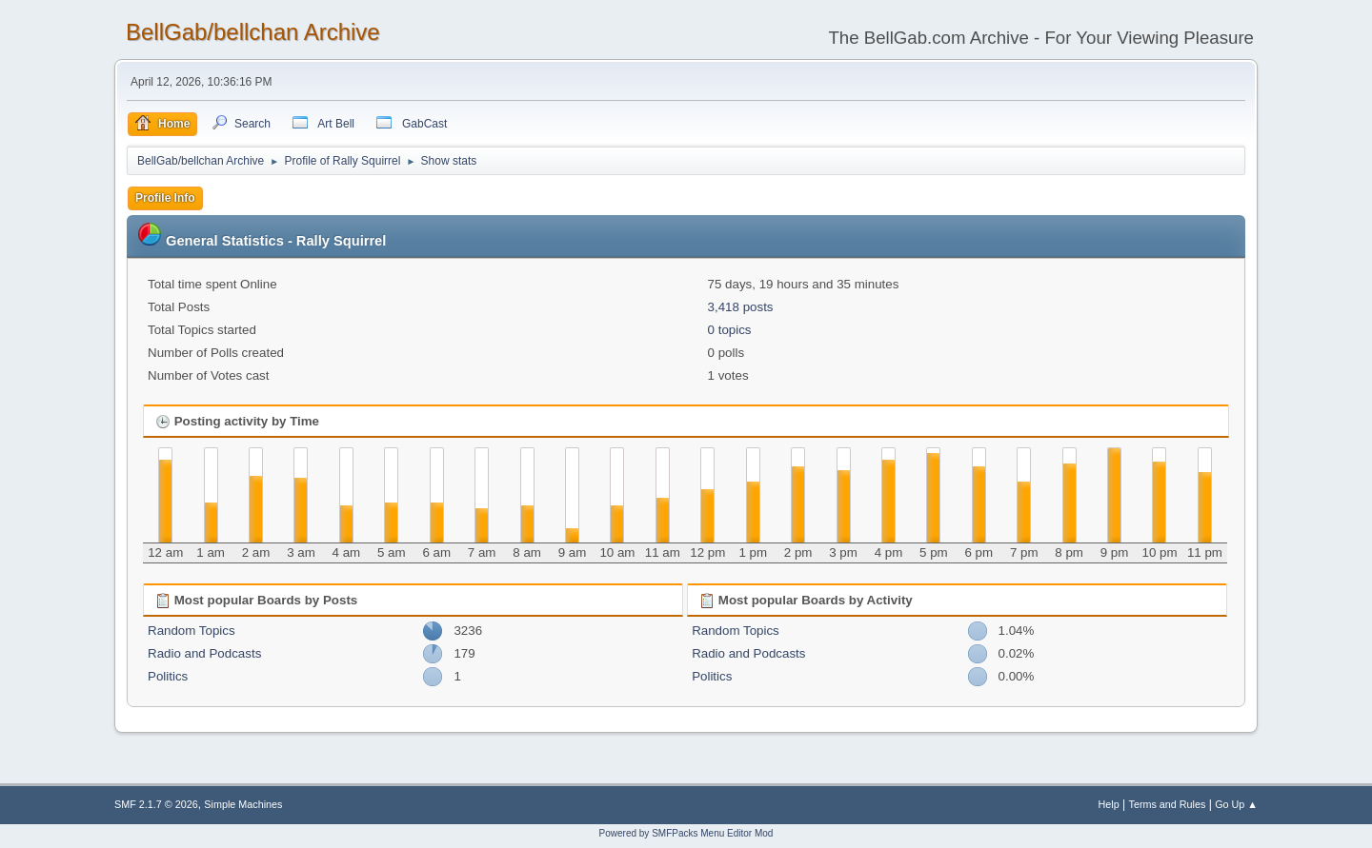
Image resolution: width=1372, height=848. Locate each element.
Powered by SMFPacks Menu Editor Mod (686, 833)
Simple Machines (243, 804)
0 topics (730, 330)
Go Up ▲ (1236, 804)
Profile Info (165, 198)
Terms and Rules (1167, 804)
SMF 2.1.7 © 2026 (156, 804)
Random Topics (191, 630)
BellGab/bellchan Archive (253, 32)
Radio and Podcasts (204, 653)
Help (1109, 804)
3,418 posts (741, 307)
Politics (168, 676)
